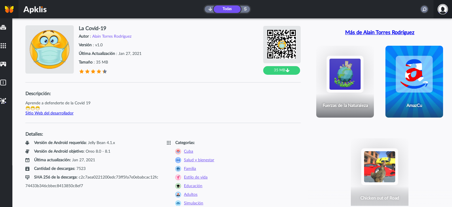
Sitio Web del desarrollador (49, 113)
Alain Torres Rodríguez (111, 36)
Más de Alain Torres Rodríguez (379, 32)
